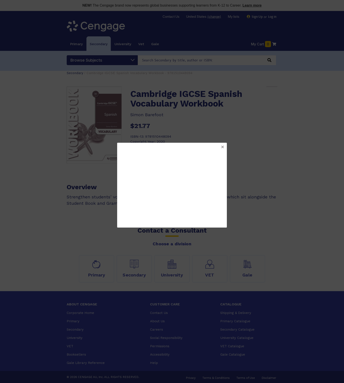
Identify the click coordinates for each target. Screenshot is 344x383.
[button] (222, 147)
